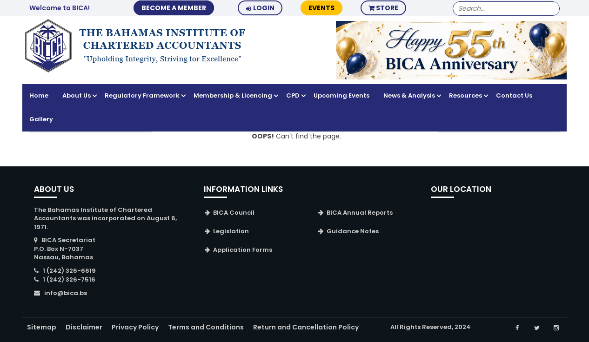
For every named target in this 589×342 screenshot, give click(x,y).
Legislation (231, 231)
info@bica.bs (65, 293)
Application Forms (242, 249)
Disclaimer (84, 327)
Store (383, 8)
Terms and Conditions (206, 327)
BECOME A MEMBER (173, 8)
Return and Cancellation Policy (306, 327)
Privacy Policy (135, 327)
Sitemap (41, 327)
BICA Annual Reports (360, 212)
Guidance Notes (353, 231)
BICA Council (233, 212)
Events (321, 8)
